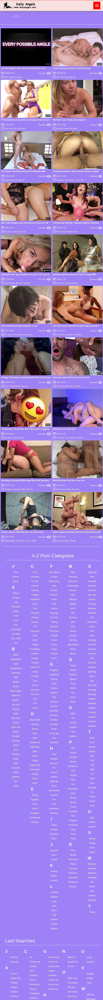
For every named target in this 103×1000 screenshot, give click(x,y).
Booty (16, 745)
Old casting (73, 983)
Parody (73, 775)
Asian (63, 232)
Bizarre (16, 722)
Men (73, 595)
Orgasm (73, 727)
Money (73, 631)
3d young (14, 962)
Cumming (35, 690)
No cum (71, 966)
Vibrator (92, 838)
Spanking (92, 672)
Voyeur (92, 852)
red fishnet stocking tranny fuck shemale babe (23, 171)
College (35, 644)
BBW (24, 489)
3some (62, 335)
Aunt (16, 643)
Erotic (35, 804)
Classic (35, 622)
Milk (73, 613)
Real (73, 850)
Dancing (35, 724)
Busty (15, 786)
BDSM (16, 682)
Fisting (54, 622)
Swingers (92, 726)
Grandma (54, 715)
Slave (92, 635)
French (54, 644)
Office (73, 713)
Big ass (13, 77)
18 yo (15, 572)
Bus (16, 781)
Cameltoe (35, 577)
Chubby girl (34, 984)
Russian (73, 886)
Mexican (73, 599)
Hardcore (26, 283)
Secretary (92, 586)
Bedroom (16, 695)
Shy (92, 617)
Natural (73, 670)
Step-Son (92, 663)
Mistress (73, 617)
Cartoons (35, 586)
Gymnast (54, 742)
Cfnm (35, 604)
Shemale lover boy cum (64, 429)
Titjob (92, 769)
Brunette (16, 768)
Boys (16, 750)
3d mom (14, 957)
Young (92, 912)
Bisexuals (65, 77)
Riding (73, 864)
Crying (35, 672)
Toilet (92, 778)
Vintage (92, 843)
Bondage (16, 741)
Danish (35, 729)
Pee (73, 784)
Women (92, 895)
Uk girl (89, 957)
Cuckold (35, 676)
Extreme (35, 822)
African (16, 593)
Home (54, 786)
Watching (92, 864)
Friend (54, 649)
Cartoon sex (34, 962)
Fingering (54, 613)
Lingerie (54, 928)
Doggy (35, 760)
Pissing (73, 802)
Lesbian (53, 919)
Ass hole (16, 634)
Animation (78, 335)
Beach (16, 686)
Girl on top (53, 962)
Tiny (92, 765)
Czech (35, 708)
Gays (54, 683)
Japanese (54, 850)
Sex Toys (92, 595)
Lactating (54, 892)
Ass (16, 625)
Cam (35, 572)
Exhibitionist (35, 817)
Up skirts (90, 962)
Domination (35, 769)
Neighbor (73, 674)
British (16, 759)
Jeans (54, 855)
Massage (73, 577)
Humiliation (54, 808)
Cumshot (76, 386)
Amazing (60, 180)
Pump (73, 834)
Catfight (35, 595)
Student (92, 708)
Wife (92, 891)
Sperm (92, 676)
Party (73, 780)
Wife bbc (90, 994)
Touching (92, 787)
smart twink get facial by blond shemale (72, 68)
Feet (54, 586)
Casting (35, 590)
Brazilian (16, 754)
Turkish (92, 797)
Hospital (54, 795)
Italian (54, 838)
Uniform (92, 822)
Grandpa (54, 720)
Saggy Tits (92, 572)
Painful (73, 752)
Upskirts (92, 826)
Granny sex (53, 980)
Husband (54, 813)
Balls (16, 664)
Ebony (35, 795)
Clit (35, 626)
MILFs (73, 608)
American (60, 386)
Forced (54, 640)
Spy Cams (92, 685)
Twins (92, 806)
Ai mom (13, 974)
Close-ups (34, 631)
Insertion (54, 829)
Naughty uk (73, 962)
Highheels (54, 781)
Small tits (92, 644)
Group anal (53, 984)
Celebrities (35, 599)
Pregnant (73, 820)
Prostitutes (73, 825)
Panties (73, 762)
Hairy (54, 754)
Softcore (92, 653)
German (54, 688)
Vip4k (89, 983)
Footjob (54, 635)
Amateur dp (15, 978)
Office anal (72, 978)
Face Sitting (54, 572)
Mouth (73, 649)
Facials (54, 577)
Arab (16, 616)
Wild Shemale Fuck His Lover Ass (69, 480)
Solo (92, 658)
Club (35, 635)
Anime (16, 611)
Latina (54, 910)
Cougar (35, 658)
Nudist (73, 688)
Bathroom (16, 673)
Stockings (92, 694)
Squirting (92, 690)
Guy (54, 738)
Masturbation (73, 586)
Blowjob (74, 128)
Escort (35, 808)
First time (54, 617)
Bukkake (16, 777)
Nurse (73, 697)
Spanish (92, 667)
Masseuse (73, 581)
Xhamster (96, 73)
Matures (73, 590)
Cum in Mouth (31, 541)
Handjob (54, 759)
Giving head (53, 966)
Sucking (92, 712)
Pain (73, 748)
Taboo (92, 738)
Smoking (92, 649)
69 (6, 335)
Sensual (92, 590)
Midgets (73, 604)
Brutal (15, 772)
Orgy (73, 732)
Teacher (92, 747)
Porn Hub (44, 73)
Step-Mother (73, 644)
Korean (54, 880)
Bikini (16, 713)
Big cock (13, 128)
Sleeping (92, 640)
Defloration (35, 747)
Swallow (92, 717)
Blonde (73, 77)
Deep (35, 738)
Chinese (35, 617)
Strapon (92, 699)
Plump (73, 807)
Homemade (54, 790)
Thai (92, 760)
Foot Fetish (54, 631)
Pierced (73, 798)
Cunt (35, 699)
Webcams (92, 873)
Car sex (35, 581)
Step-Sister (92, 622)
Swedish (92, 721)
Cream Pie (79, 180)
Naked (73, 665)
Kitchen (54, 876)
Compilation (35, 649)
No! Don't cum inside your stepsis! (69, 120)
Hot (54, 799)
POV (73, 816)
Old (73, 718)
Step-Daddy (35, 720)
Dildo (35, 751)
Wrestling (92, 900)
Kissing (54, 871)
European (35, 813)
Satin (92, 577)
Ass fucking (27, 335)
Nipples (73, 679)
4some (16, 581)
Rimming (73, 868)
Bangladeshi (15, 668)
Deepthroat (35, 742)
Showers (92, 613)
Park (73, 771)
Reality (73, 855)
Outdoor (73, 736)
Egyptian (35, 799)
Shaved (92, 599)
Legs (54, 915)
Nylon (73, 702)
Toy (92, 792)
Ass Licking (69, 180)
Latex (54, 901)
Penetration (73, 789)
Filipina (54, 608)
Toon (92, 783)
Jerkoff (54, 859)
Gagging (54, 670)
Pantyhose (73, 766)
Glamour (54, 702)
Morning (73, 640)
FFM (54, 604)
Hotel (54, 804)
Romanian (73, 877)
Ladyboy (54, 897)
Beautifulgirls (15, 386)
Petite (73, 793)
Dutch (35, 783)
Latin (54, 906)
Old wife (71, 987)
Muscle (73, 653)
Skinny (92, 626)
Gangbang (54, 674)
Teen (92, 756)
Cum (76, 232)
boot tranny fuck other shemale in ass (19, 326)
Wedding (92, 877)
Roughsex (73, 882)
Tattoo (92, 742)
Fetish (54, 599)
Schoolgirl (92, 581)
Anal (7, 77)
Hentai (54, 772)
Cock (35, 640)
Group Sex (54, 733)
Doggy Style (35, 765)
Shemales (92, 608)
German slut (53, 957)
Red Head (73, 859)
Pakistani (73, 757)
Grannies (54, 724)
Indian (54, 825)
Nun (73, 693)
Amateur (8, 232)
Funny (54, 658)
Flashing (54, 626)
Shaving (92, 604)
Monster (73, 635)
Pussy (73, 838)
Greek (54, 729)
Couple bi (33, 998)
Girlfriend (54, 693)
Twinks (92, 801)
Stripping (92, 703)
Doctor (35, 756)
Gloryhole (54, 711)
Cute (35, 703)
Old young (72, 996)
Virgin (92, 847)
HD (54, 768)
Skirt (92, 631)
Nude (73, 683)
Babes (16, 655)
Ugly (92, 817)
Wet (92, 882)
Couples (35, 663)
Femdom (54, 595)
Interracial (54, 834)
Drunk (35, 778)
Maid (73, 572)
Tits (92, 774)
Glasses (54, 706)
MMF (73, 622)
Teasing (92, 751)
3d (57, 335)
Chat (35, 608)
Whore (92, 886)
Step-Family (54, 581)
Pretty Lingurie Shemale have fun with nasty (22, 532)
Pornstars (73, 811)
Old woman (73, 992)
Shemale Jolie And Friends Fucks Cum (71, 377)
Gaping (54, 679)
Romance (73, 873)
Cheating (35, 613)
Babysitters (16, 659)
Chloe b (32, 980)
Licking (54, 924)
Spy (92, 681)
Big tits (19, 77)
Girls (54, 697)
